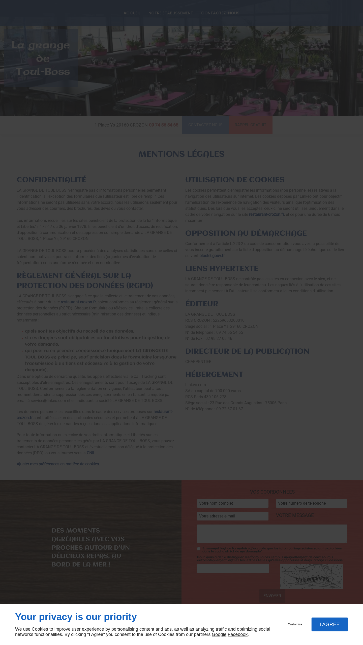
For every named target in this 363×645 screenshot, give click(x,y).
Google (219, 634)
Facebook (238, 634)
